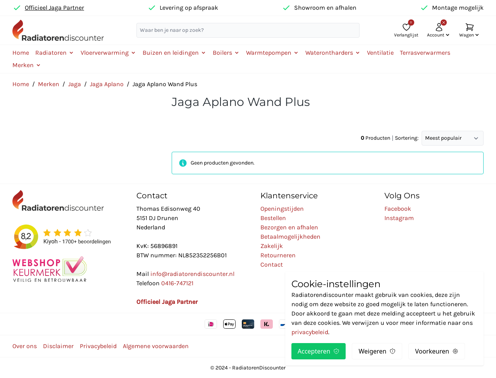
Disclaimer (58, 346)
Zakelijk (271, 246)
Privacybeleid (98, 346)
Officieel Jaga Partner (54, 7)
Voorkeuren (436, 351)
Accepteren (318, 351)
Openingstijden (282, 208)
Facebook (397, 208)
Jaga (74, 84)
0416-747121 (177, 283)
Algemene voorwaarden (156, 346)
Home (20, 52)
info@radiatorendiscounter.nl (192, 273)
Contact (271, 264)
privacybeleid (309, 332)
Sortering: (406, 138)
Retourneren (278, 255)
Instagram (399, 218)
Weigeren (377, 351)
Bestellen (273, 218)
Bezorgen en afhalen (289, 227)
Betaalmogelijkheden (290, 236)
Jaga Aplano (107, 84)
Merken (48, 84)
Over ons (24, 346)
